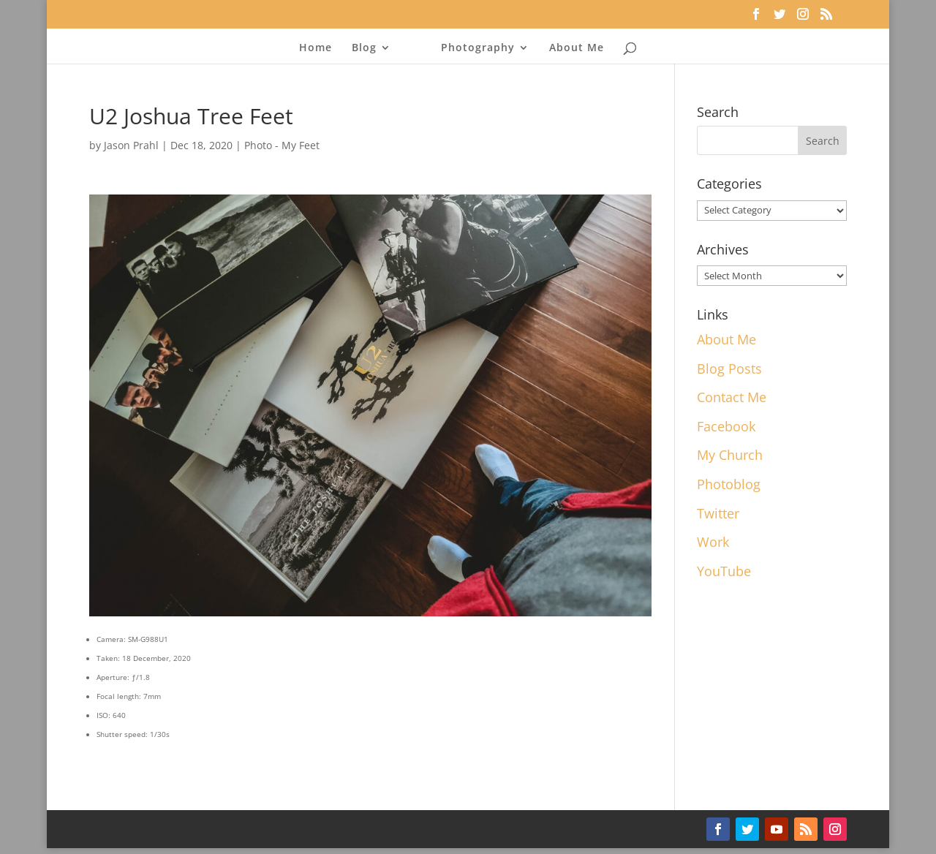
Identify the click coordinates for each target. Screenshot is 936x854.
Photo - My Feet (282, 145)
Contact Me (731, 397)
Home (315, 48)
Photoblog (728, 484)
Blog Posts (729, 368)
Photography (478, 48)
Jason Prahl (131, 145)
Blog (364, 48)
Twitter (718, 513)
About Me (576, 48)
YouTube (724, 571)
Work (713, 542)
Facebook (726, 426)
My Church (730, 455)
